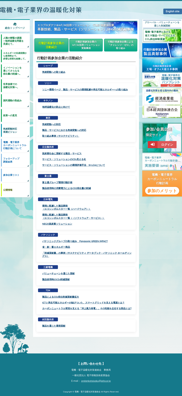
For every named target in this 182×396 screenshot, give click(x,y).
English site (173, 11)
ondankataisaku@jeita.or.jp (96, 380)
